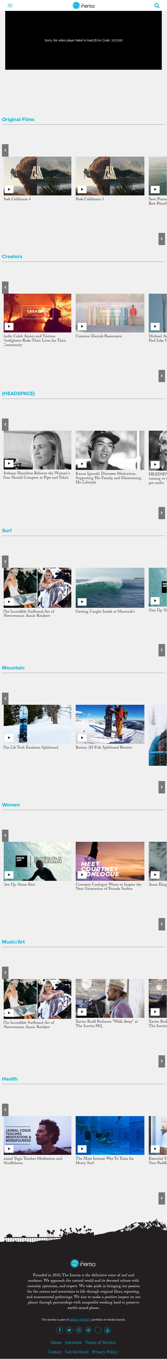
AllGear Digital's (79, 1320)
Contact (55, 1351)
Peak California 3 (90, 199)
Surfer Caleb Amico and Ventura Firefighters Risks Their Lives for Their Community (34, 341)
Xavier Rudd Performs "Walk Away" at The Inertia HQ (107, 1024)
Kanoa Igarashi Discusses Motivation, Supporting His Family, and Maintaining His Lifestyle (108, 478)
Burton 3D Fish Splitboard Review (104, 748)
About (55, 1342)
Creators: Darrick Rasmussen (99, 336)
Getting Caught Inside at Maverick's (105, 612)
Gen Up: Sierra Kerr (19, 885)
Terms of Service (100, 1342)
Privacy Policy (105, 1351)
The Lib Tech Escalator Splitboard (30, 748)
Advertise (73, 1342)
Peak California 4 (17, 199)
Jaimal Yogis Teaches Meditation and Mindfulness (32, 1161)
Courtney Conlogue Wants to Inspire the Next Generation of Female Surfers (109, 887)
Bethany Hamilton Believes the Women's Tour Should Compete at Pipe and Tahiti (36, 475)
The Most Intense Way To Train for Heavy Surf (105, 1161)
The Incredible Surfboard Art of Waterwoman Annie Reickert (28, 614)
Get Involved (77, 1351)
